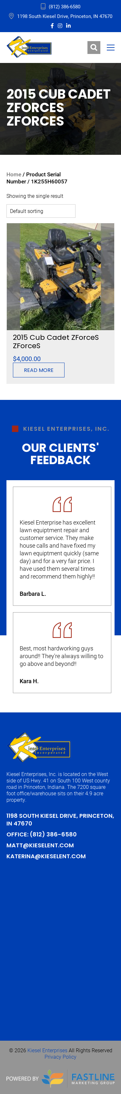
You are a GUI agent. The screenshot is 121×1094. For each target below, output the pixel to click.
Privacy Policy (60, 1056)
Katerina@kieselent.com (46, 857)
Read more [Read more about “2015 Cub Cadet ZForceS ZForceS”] (39, 370)
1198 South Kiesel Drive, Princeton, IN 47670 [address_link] (64, 16)
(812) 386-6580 (53, 835)
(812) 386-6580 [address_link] (64, 6)
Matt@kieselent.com (40, 846)
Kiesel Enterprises (47, 1050)
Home (13, 174)
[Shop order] (41, 211)
